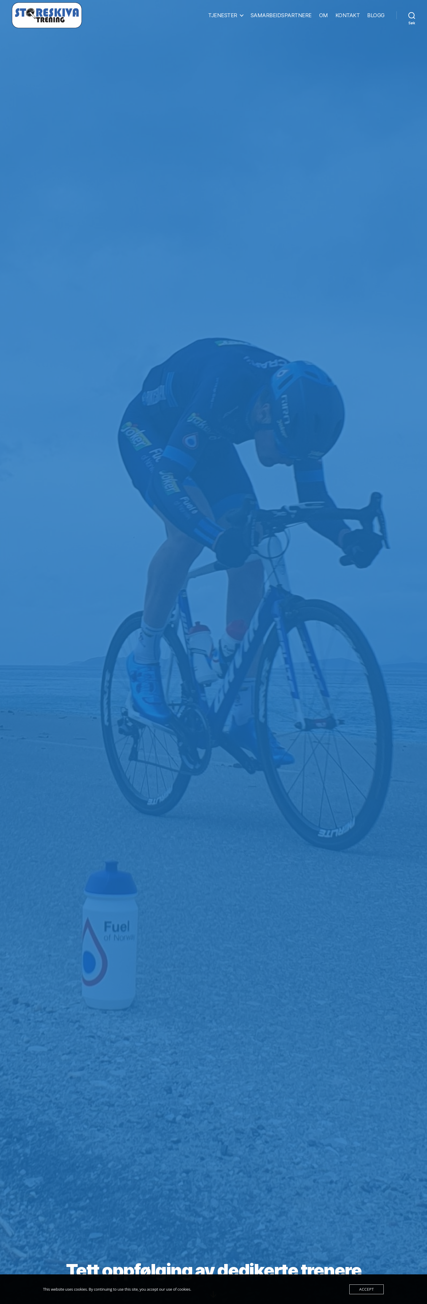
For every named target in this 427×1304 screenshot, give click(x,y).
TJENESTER (222, 15)
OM (323, 15)
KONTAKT (347, 15)
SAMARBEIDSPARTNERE (281, 15)
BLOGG (376, 15)
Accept (366, 1289)
